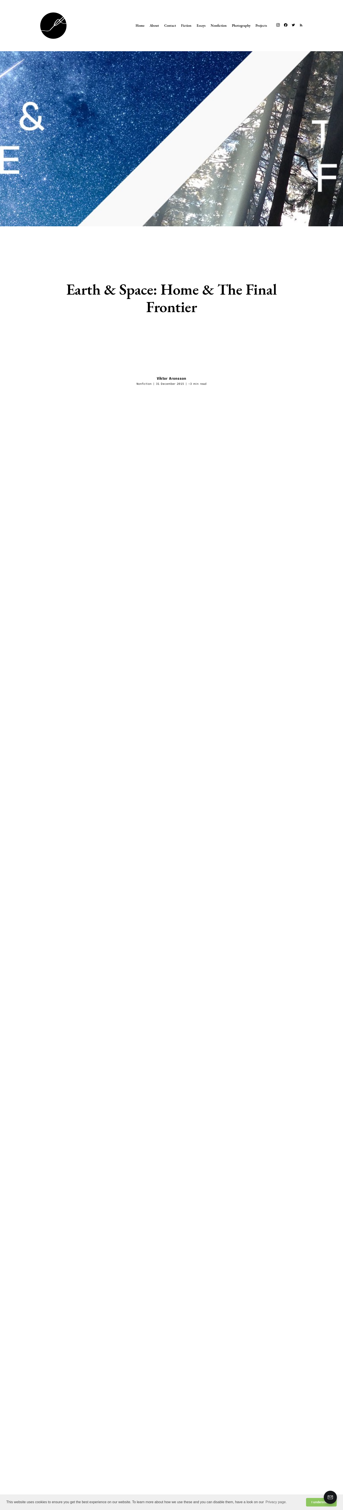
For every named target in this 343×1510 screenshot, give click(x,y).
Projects (261, 25)
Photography (241, 25)
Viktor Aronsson (171, 378)
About (154, 25)
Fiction (186, 25)
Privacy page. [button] (276, 1502)
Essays (201, 25)
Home (140, 25)
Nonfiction (219, 25)
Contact (170, 25)
